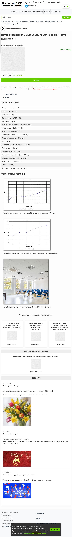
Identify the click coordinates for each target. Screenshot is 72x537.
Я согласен (54, 530)
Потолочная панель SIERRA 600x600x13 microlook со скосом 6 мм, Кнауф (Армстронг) (60, 326)
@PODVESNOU (32, 6)
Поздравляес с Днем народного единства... (19, 475)
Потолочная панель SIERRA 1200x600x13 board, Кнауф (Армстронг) (12, 325)
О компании (40, 513)
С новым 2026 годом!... (11, 434)
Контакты (39, 518)
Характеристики (11, 94)
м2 (6, 75)
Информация (38, 11)
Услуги (47, 11)
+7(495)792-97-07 (33, 2)
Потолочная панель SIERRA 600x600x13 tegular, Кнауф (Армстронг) (36, 326)
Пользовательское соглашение (46, 523)
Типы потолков (25, 11)
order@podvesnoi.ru (52, 2)
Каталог (14, 11)
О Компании (56, 11)
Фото (7, 97)
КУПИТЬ (36, 80)
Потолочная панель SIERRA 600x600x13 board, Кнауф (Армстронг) (35, 356)
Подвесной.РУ (9, 526)
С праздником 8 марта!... (12, 386)
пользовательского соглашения (34, 533)
